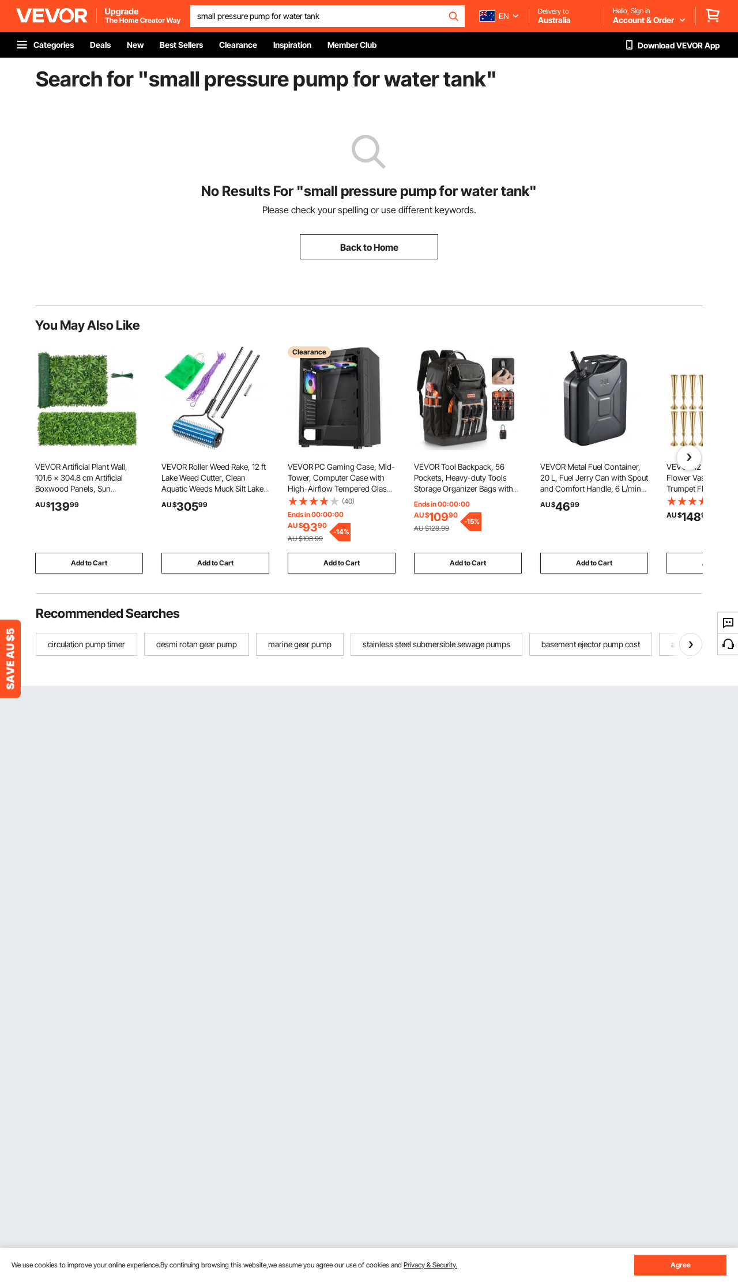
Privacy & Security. (430, 1264)
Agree (681, 1264)
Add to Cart (89, 562)
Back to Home (369, 247)
